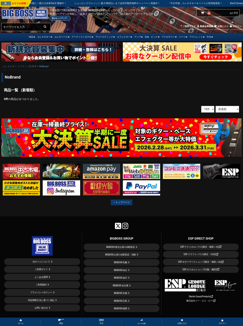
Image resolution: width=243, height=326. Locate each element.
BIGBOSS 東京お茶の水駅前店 (120, 247)
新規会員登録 (205, 26)
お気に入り (221, 26)
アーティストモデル (81, 37)
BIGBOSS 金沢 (120, 277)
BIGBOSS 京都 (120, 293)
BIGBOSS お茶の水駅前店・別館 (120, 254)
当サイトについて (41, 261)
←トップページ (121, 202)
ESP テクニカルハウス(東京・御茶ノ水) (201, 246)
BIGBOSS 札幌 (120, 262)
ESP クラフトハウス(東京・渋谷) (201, 254)
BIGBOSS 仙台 (120, 270)
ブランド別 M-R (28, 66)
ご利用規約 (41, 284)
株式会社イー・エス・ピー (200, 300)
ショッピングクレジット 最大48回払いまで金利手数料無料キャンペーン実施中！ (127, 3)
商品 (61, 321)
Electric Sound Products (201, 296)
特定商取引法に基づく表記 (41, 300)
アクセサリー (168, 37)
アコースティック (104, 37)
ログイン (235, 26)
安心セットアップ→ (60, 18)
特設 (31, 37)
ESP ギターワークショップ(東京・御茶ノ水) (201, 261)
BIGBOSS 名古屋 (120, 285)
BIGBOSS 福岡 (120, 308)
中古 (209, 37)
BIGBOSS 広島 (120, 300)
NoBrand (44, 66)
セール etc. (141, 322)
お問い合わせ (41, 307)
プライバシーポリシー (41, 292)
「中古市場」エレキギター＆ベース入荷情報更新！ (205, 3)
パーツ (182, 37)
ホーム (20, 322)
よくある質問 (41, 277)
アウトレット (196, 37)
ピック (154, 37)
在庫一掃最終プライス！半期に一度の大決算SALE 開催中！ (45, 3)
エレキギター (43, 37)
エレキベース (61, 37)
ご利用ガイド (188, 26)
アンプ (137, 37)
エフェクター (123, 37)
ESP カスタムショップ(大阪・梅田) (201, 269)
